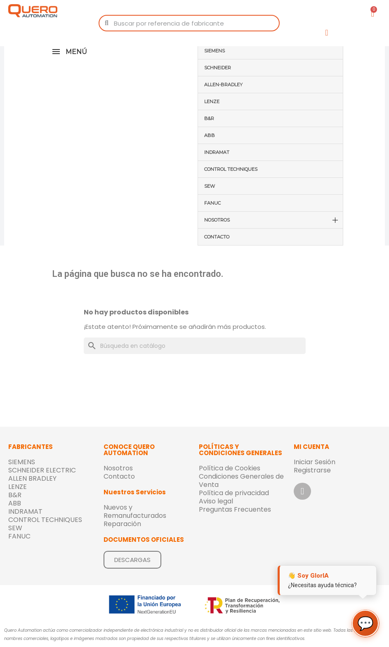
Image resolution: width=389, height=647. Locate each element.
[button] (132, 560)
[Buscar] (195, 346)
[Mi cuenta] (326, 32)
